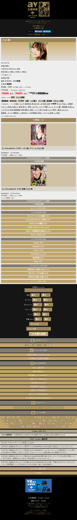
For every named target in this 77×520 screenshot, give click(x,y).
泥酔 (46, 107)
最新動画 (5, 101)
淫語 (44, 104)
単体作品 (13, 101)
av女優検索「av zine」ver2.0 (38, 498)
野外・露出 (57, 110)
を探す (38, 246)
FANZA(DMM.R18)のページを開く (38, 158)
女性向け (64, 426)
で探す (38, 216)
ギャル (38, 420)
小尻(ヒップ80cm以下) (38, 390)
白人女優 (68, 423)
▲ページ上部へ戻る (38, 208)
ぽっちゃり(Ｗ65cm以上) (38, 394)
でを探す (38, 220)
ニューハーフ (15, 426)
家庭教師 (17, 110)
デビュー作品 (58, 101)
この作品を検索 (38, 161)
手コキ (59, 104)
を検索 (38, 273)
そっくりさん (30, 420)
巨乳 (11, 110)
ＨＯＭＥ (38, 473)
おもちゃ (65, 110)
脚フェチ (60, 417)
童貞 (20, 107)
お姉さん (15, 107)
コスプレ (35, 107)
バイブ (41, 107)
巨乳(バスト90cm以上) (38, 379)
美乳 (29, 107)
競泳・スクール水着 (45, 113)
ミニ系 (33, 417)
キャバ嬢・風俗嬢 (45, 101)
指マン (25, 107)
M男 (22, 110)
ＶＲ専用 (28, 345)
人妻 (22, 113)
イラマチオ (5, 110)
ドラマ (43, 426)
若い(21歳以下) (38, 368)
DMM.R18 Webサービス (41, 506)
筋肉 (54, 417)
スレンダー (25, 417)
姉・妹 (5, 420)
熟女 (44, 420)
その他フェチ (47, 110)
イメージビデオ (53, 426)
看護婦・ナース (7, 113)
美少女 (34, 104)
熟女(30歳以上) (38, 371)
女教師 (70, 104)
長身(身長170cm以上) (38, 386)
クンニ (50, 107)
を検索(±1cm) (38, 269)
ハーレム (27, 423)
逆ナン (26, 113)
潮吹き (26, 110)
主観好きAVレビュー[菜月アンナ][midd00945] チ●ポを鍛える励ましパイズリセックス (41, 446)
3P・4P (39, 104)
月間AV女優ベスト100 (38, 355)
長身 (39, 417)
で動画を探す (38, 235)
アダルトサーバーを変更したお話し (21, 443)
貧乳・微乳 (6, 417)
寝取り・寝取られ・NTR (41, 423)
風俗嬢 (49, 345)
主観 (27, 101)
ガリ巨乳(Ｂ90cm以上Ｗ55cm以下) (38, 398)
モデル (63, 420)
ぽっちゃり (47, 417)
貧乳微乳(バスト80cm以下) (38, 375)
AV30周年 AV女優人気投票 (38, 358)
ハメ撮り (33, 101)
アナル (61, 423)
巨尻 (18, 417)
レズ (16, 423)
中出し (64, 104)
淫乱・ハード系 (36, 110)
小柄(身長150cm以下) (38, 383)
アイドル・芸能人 (16, 420)
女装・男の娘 (26, 426)
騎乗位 (35, 113)
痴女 (17, 104)
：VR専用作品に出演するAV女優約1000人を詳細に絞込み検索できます (33, 435)
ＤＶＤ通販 (20, 97)
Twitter (43, 501)
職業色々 (16, 113)
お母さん (71, 107)
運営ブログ (35, 501)
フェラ (21, 104)
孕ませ (54, 423)
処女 (73, 417)
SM (31, 113)
